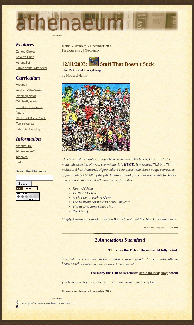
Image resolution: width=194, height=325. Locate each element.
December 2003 (101, 46)
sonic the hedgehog (153, 273)
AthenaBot (23, 62)
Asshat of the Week (29, 90)
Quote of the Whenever (31, 68)
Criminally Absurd (27, 101)
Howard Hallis (76, 75)
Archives (22, 157)
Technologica (25, 123)
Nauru (20, 112)
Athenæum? (24, 146)
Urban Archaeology (29, 129)
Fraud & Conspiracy (29, 107)
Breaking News (26, 96)
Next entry (92, 50)
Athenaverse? (25, 151)
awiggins (160, 227)
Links (19, 162)
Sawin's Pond (25, 57)
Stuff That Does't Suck (31, 118)
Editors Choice (26, 51)
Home (66, 46)
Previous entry (72, 50)
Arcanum (22, 84)
